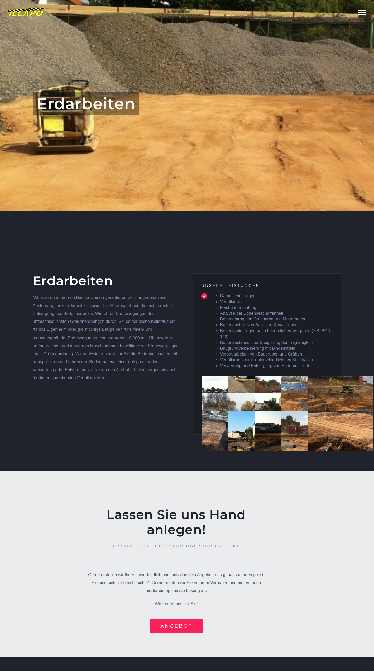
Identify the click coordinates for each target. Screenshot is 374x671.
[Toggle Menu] (362, 12)
